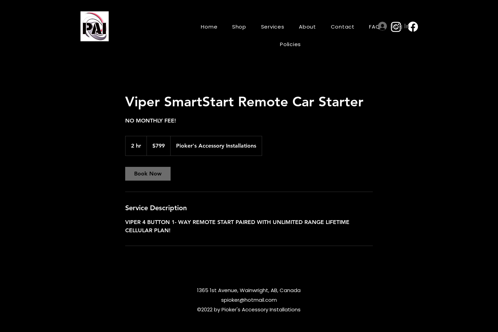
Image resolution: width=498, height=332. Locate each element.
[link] (148, 174)
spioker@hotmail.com (249, 299)
